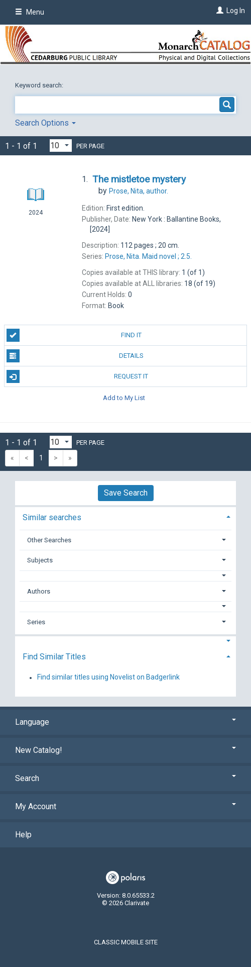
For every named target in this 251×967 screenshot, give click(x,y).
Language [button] (125, 722)
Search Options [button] (45, 123)
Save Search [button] (126, 493)
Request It (78, 376)
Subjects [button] (40, 560)
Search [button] (125, 778)
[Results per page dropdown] (61, 145)
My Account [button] (125, 806)
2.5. (148, 256)
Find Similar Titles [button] (54, 656)
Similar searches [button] (52, 517)
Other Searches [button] (49, 540)
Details (75, 355)
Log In (235, 11)
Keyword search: (40, 85)
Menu (29, 12)
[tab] (125, 516)
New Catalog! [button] (125, 750)
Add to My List (124, 397)
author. (138, 191)
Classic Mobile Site (126, 942)
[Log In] (218, 11)
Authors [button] (38, 591)
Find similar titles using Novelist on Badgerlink (108, 677)
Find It (74, 335)
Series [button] (36, 622)
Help (23, 834)
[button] (126, 575)
